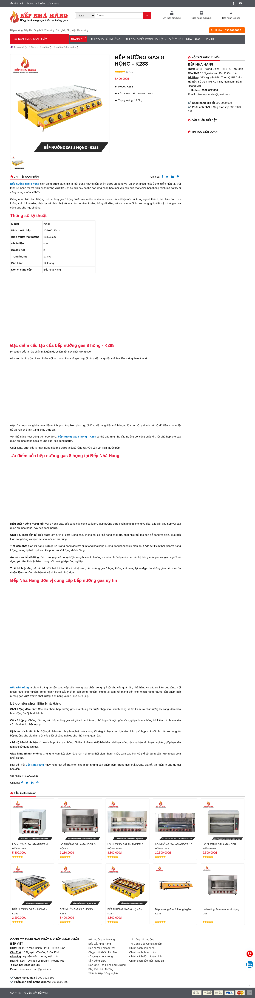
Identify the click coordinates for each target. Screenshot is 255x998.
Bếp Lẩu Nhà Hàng (99, 943)
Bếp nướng (16, 30)
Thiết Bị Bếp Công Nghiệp (103, 973)
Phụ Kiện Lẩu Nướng (100, 968)
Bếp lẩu (28, 30)
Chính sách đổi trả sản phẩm (146, 956)
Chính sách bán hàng (142, 947)
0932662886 (233, 30)
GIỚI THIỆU (176, 39)
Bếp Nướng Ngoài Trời (101, 947)
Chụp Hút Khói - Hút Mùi (102, 951)
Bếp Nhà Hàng (35, 764)
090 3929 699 (224, 102)
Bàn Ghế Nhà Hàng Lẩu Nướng (107, 964)
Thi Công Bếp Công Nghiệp (144, 39)
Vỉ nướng (49, 30)
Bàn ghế (60, 30)
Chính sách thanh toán (142, 951)
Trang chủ (78, 39)
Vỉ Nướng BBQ (97, 960)
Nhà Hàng (193, 39)
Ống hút (38, 30)
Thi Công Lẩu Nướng (105, 39)
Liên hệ (209, 39)
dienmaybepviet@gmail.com (213, 94)
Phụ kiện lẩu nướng (78, 30)
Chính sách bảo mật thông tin (146, 960)
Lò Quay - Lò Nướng (100, 956)
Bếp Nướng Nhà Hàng (101, 939)
